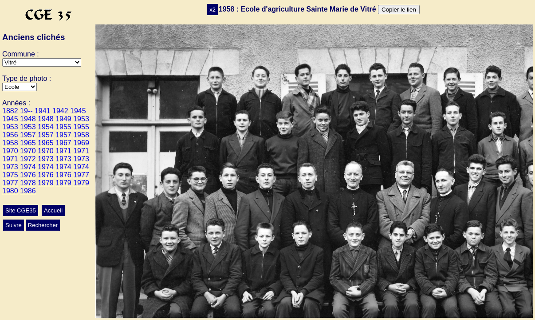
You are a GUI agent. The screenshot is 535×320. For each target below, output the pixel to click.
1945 (78, 111)
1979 (46, 183)
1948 (28, 119)
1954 (46, 127)
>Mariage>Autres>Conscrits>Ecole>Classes (19, 87)
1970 (10, 151)
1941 (43, 111)
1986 (28, 191)
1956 (10, 135)
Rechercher (43, 225)
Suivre (13, 225)
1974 (28, 167)
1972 (28, 159)
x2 (212, 9)
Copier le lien (399, 9)
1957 (28, 135)
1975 (10, 175)
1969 (81, 143)
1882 (10, 111)
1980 (10, 191)
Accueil (53, 210)
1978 (28, 183)
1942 (60, 111)
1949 (63, 119)
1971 (63, 151)
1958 (81, 135)
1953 (81, 119)
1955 (63, 127)
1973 (46, 159)
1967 (63, 143)
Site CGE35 (20, 210)
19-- (26, 111)
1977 (81, 175)
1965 (28, 143)
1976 (28, 175)
